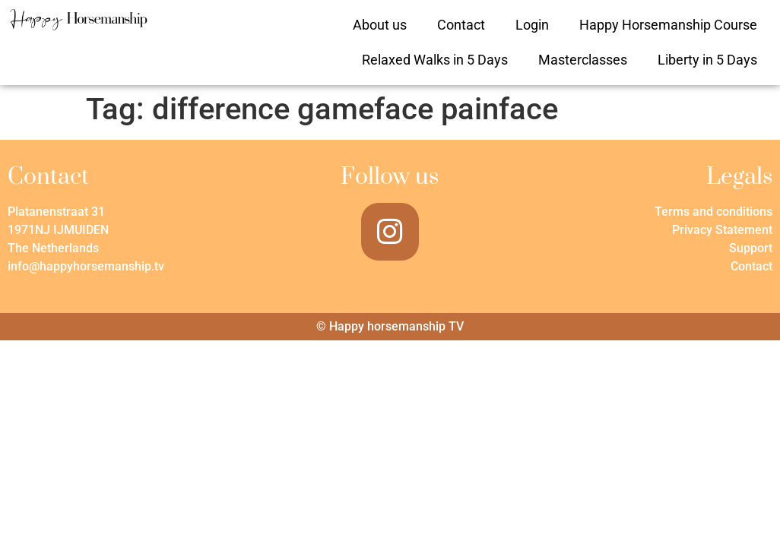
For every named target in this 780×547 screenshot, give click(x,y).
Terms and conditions (713, 211)
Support (750, 248)
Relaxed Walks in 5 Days (435, 60)
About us (380, 25)
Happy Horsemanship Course (668, 25)
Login (532, 25)
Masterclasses (582, 60)
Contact (461, 25)
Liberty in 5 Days (707, 60)
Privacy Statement (722, 230)
